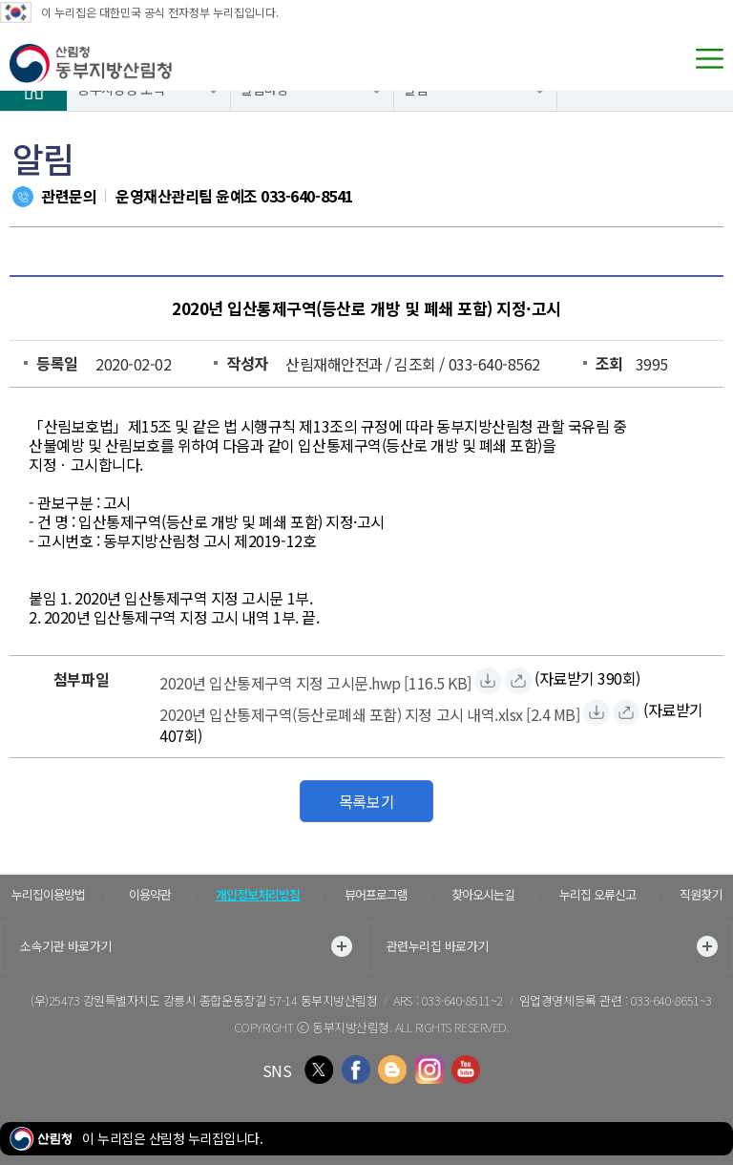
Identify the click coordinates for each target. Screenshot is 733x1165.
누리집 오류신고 (597, 894)
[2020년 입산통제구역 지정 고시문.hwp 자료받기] (315, 680)
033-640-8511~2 (462, 1000)
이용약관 (150, 894)
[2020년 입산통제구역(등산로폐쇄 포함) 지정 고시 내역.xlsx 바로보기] (626, 712)
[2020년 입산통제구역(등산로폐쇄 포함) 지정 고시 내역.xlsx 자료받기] (369, 712)
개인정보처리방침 (258, 894)
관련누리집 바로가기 (553, 946)
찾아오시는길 (482, 894)
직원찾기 (701, 894)
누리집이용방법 (48, 894)
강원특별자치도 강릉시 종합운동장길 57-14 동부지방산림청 (230, 1000)
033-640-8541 (306, 195)
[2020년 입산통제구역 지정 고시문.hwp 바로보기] (518, 680)
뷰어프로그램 (376, 894)
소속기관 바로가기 (186, 946)
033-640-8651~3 (671, 1000)
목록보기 (366, 801)
